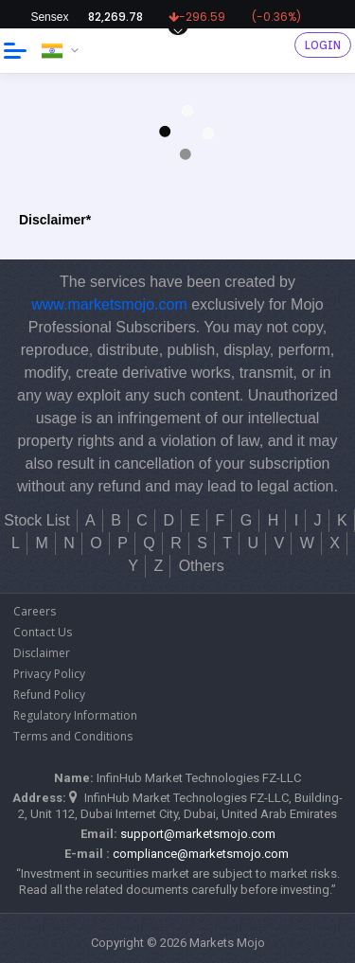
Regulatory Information (75, 715)
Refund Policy (49, 695)
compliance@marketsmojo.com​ (201, 854)
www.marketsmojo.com (108, 304)
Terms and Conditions (73, 736)
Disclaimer (41, 653)
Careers (34, 611)
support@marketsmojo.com (197, 834)
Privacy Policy (49, 674)
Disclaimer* (55, 219)
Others (201, 566)
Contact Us (42, 632)
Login (323, 45)
